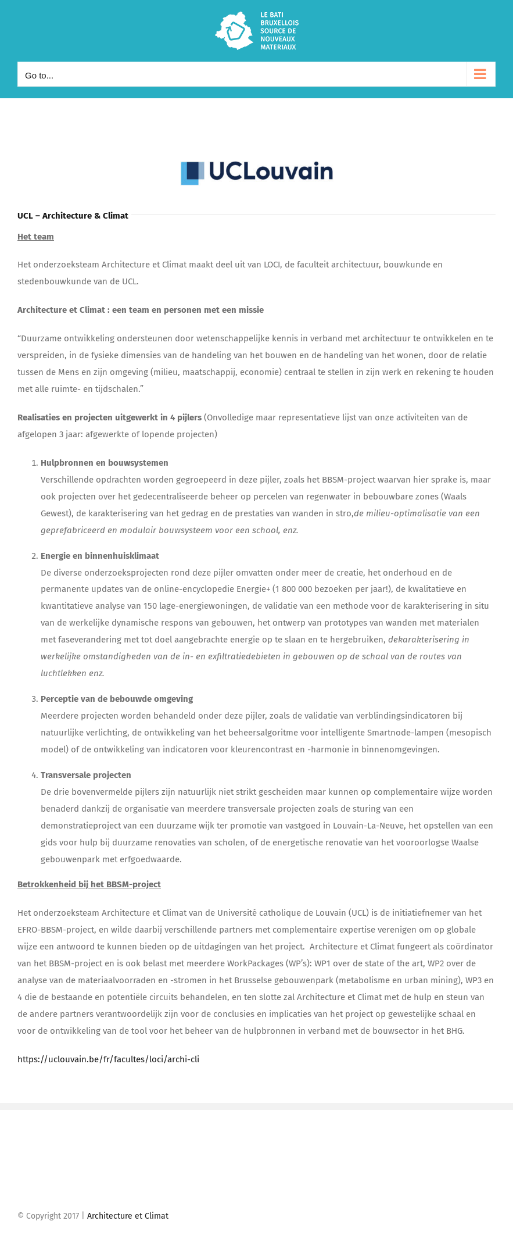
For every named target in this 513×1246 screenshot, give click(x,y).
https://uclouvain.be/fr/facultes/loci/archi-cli (108, 1059)
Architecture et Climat (127, 1216)
